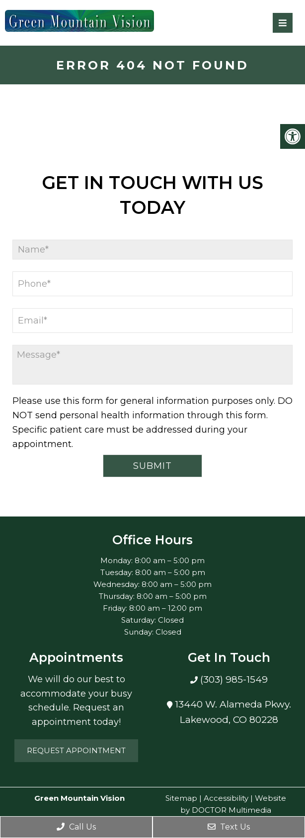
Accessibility (226, 798)
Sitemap (181, 798)
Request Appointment (76, 750)
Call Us (76, 827)
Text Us (229, 827)
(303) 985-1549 (233, 679)
